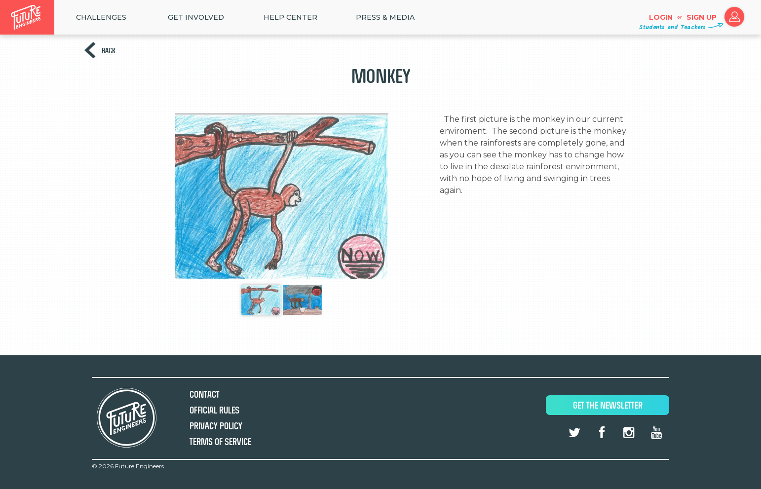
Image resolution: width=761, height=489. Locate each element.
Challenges (101, 17)
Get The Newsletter (608, 405)
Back (108, 50)
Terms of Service (220, 442)
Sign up (701, 17)
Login (661, 17)
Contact (205, 394)
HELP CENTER (290, 17)
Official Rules (214, 410)
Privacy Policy (216, 426)
